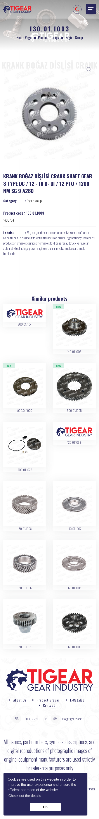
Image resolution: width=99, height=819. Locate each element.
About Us (19, 700)
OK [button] (45, 807)
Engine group (74, 37)
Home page (23, 37)
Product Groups (48, 37)
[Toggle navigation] (91, 9)
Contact (49, 705)
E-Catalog (77, 700)
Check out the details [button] (24, 796)
